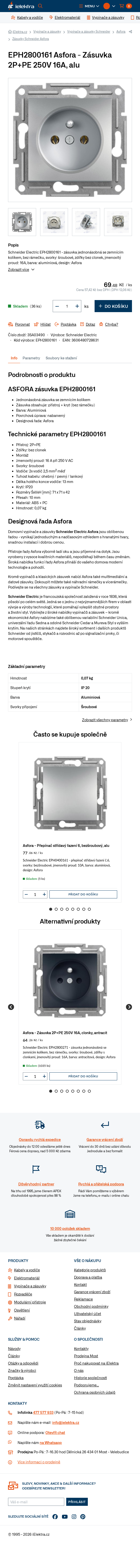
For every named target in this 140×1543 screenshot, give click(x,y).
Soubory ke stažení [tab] (61, 358)
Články (80, 1328)
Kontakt (80, 1284)
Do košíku (113, 306)
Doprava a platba (88, 1277)
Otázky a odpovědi (23, 1363)
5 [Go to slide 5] (72, 909)
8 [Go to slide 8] (89, 909)
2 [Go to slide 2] (56, 909)
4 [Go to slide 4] (67, 909)
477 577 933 (43, 1412)
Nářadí (19, 1318)
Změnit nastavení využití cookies (35, 1385)
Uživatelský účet (87, 1314)
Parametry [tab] (31, 358)
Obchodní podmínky (91, 1306)
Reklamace (83, 1299)
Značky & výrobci (22, 1370)
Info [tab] (14, 358)
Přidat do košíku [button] (83, 894)
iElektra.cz (20, 31)
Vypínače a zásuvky (47, 31)
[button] (89, 6)
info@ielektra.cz (65, 1422)
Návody (14, 1348)
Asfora (120, 31)
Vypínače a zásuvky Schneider (88, 31)
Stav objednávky (87, 1321)
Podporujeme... (86, 1385)
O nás (79, 1370)
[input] (35, 894)
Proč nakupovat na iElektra (96, 1363)
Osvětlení (22, 1310)
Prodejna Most (86, 1356)
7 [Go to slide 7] (83, 909)
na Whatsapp (51, 1442)
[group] (70, 822)
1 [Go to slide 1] (50, 909)
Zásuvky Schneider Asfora (30, 38)
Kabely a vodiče (27, 1270)
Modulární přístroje (30, 1302)
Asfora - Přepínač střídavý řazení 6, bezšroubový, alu (66, 845)
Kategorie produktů (90, 1270)
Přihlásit (77, 1502)
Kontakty (81, 1348)
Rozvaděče (23, 1294)
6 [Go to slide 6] (78, 909)
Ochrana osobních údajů (94, 1392)
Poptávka (16, 1378)
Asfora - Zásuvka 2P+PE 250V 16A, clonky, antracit (65, 1032)
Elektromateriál (27, 1278)
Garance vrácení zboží (92, 1292)
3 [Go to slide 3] (61, 909)
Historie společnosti (90, 1378)
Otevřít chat (55, 1432)
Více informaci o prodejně (39, 1462)
